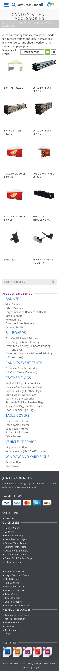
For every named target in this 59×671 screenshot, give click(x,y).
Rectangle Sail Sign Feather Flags (25, 402)
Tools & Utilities (13, 622)
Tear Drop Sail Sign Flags (20, 410)
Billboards (16, 332)
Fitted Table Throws (17, 425)
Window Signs (14, 462)
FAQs (7, 633)
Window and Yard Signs (28, 456)
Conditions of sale (47, 663)
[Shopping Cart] (51, 4)
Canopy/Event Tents (24, 362)
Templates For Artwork (17, 614)
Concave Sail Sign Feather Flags (24, 387)
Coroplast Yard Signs (16, 539)
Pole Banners (13, 319)
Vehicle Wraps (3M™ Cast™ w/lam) (26, 451)
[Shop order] (32, 52)
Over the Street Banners (20, 323)
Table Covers (17, 415)
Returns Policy (26, 667)
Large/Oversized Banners (18, 575)
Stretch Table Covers (18, 432)
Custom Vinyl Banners (16, 550)
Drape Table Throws (17, 421)
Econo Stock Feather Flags (21, 395)
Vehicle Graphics (21, 441)
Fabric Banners (14, 308)
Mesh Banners (14, 316)
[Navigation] (6, 4)
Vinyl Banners (14, 304)
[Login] (42, 4)
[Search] (13, 4)
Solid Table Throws (17, 428)
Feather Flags (18, 377)
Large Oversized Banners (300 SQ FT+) (28, 312)
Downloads (11, 626)
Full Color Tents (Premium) (21, 372)
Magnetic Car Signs (17, 447)
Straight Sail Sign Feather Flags (24, 406)
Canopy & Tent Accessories (22, 368)
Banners (13, 298)
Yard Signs (12, 466)
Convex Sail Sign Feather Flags (23, 391)
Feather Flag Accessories (20, 398)
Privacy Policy (32, 663)
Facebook (10, 518)
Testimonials (11, 630)
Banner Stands (14, 327)
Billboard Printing (14, 535)
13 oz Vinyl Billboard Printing (22, 342)
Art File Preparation (15, 618)
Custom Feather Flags (16, 546)
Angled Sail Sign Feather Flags (23, 383)
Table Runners (14, 436)
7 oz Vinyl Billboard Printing (22, 338)
